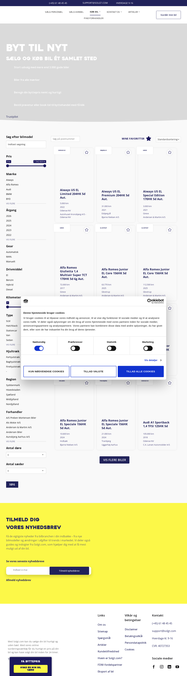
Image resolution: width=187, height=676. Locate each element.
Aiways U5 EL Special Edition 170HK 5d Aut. (154, 195)
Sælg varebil (76, 11)
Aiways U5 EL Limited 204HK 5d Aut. (72, 193)
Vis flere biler (114, 460)
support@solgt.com (164, 631)
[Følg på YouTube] (177, 667)
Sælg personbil (54, 11)
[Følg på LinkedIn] (169, 667)
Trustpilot (12, 116)
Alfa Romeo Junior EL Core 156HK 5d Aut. (115, 273)
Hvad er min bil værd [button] (30, 669)
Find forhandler (93, 18)
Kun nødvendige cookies (46, 371)
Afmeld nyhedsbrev (18, 580)
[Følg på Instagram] (161, 667)
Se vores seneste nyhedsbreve (25, 561)
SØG (12, 484)
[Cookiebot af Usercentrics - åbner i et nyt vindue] (150, 301)
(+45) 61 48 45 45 (162, 623)
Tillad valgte (93, 371)
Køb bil (95, 11)
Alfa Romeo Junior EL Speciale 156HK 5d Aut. (73, 424)
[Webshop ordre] (168, 139)
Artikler (134, 11)
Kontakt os (114, 11)
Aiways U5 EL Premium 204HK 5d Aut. (115, 195)
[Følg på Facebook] (154, 667)
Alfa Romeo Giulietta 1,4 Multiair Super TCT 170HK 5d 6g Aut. (73, 273)
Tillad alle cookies (140, 371)
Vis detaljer (150, 360)
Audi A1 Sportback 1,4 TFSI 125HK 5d (156, 424)
